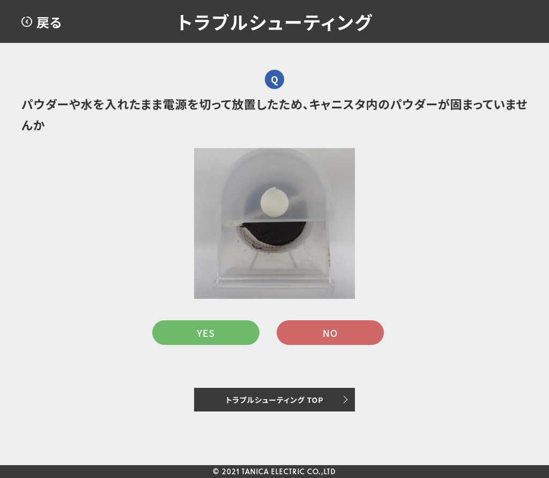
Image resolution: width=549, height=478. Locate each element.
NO (330, 333)
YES (206, 333)
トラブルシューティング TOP (275, 399)
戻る (49, 21)
